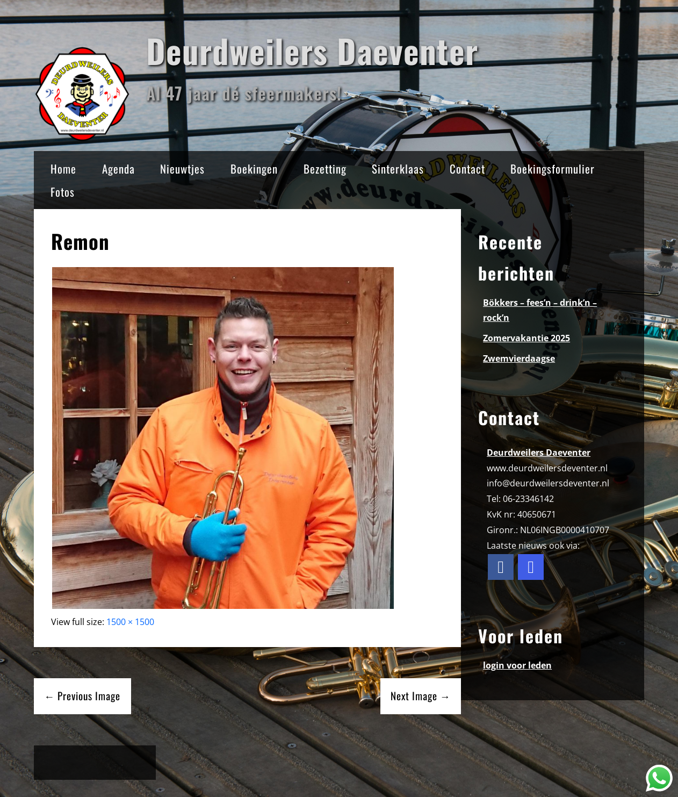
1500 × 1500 (130, 622)
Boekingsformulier (552, 168)
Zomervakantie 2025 (526, 338)
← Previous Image (82, 695)
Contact (467, 168)
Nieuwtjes (182, 168)
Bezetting (325, 168)
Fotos (63, 191)
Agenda (118, 168)
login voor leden (517, 665)
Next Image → (421, 695)
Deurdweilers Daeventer (312, 50)
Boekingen (254, 168)
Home (63, 168)
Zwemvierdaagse (519, 358)
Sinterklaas (398, 168)
